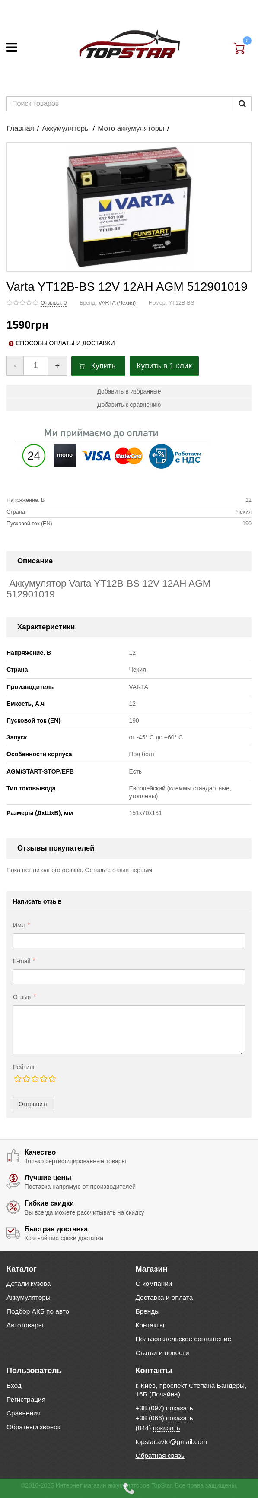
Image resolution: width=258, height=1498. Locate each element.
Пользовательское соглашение (184, 1338)
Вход (14, 1385)
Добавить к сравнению (129, 404)
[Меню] (11, 47)
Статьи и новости (162, 1352)
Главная (20, 128)
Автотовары (24, 1325)
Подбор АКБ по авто (37, 1311)
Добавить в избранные (129, 391)
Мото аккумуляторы (131, 128)
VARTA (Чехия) (117, 303)
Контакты (150, 1325)
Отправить (33, 1104)
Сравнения (23, 1413)
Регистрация (25, 1399)
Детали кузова (28, 1283)
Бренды (148, 1311)
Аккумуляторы (66, 128)
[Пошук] (242, 103)
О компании (154, 1283)
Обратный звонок (33, 1427)
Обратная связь (160, 1455)
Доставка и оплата (164, 1297)
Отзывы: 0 (54, 303)
